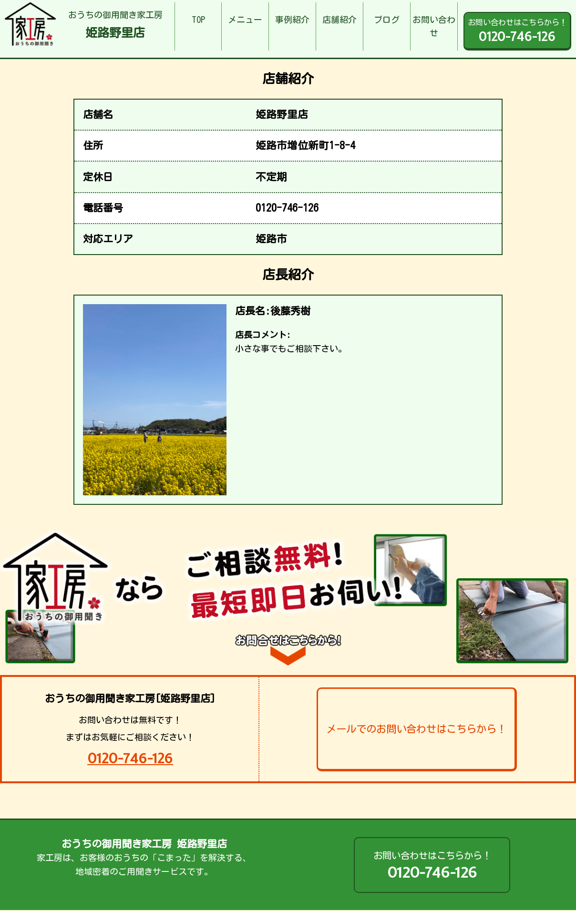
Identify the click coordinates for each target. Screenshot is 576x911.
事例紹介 (292, 19)
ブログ (387, 19)
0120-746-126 (130, 758)
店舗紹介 (339, 19)
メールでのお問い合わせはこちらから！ (416, 729)
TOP (198, 19)
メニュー (245, 19)
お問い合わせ (433, 26)
